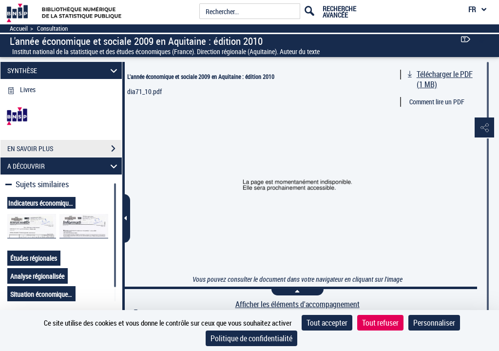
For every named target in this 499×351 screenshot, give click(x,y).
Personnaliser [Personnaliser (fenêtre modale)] (434, 322)
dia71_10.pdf (144, 91)
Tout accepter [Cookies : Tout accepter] (327, 322)
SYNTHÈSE (63, 70)
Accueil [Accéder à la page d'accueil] (19, 28)
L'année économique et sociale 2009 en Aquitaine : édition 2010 (200, 76)
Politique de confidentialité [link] (251, 338)
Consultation (52, 28)
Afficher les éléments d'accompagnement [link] (297, 304)
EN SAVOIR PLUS (64, 149)
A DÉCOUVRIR (63, 166)
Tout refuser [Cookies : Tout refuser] (380, 322)
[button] (482, 128)
